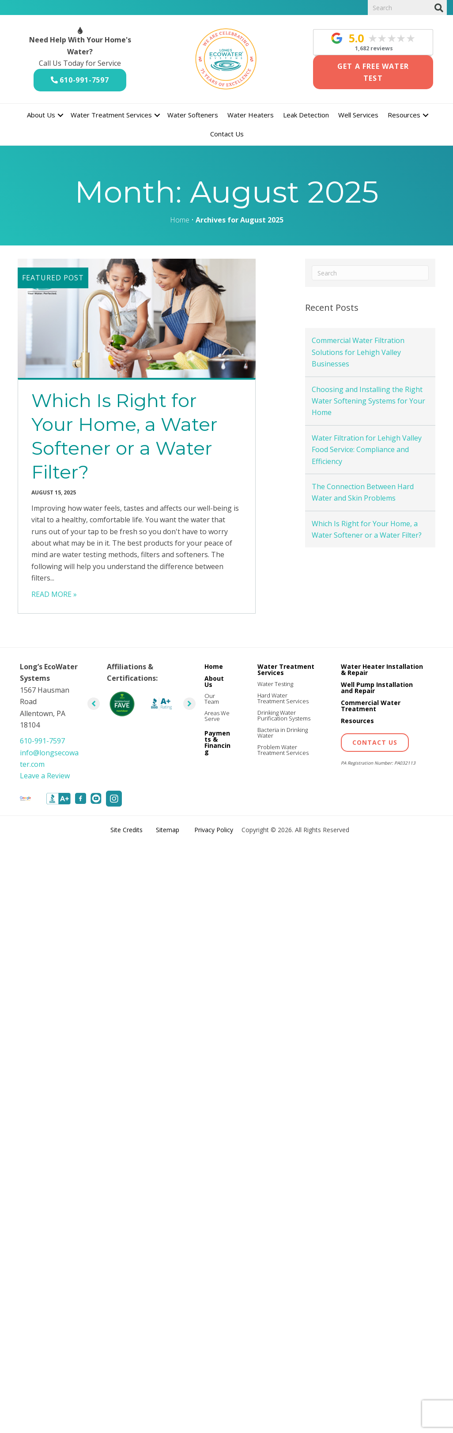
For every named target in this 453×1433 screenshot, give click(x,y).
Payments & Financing (217, 742)
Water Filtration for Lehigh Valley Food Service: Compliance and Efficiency (367, 449)
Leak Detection (306, 114)
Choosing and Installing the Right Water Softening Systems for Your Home (368, 401)
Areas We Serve (217, 716)
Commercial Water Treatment (370, 705)
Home (179, 220)
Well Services (358, 114)
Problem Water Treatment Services (283, 750)
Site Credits (126, 830)
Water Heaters (250, 114)
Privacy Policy (213, 830)
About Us (41, 114)
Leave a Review (45, 776)
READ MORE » (54, 594)
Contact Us (227, 133)
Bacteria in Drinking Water (282, 732)
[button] (60, 115)
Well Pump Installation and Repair (377, 687)
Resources (404, 114)
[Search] (438, 8)
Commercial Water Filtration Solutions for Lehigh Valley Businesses (358, 352)
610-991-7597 (84, 80)
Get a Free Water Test (373, 72)
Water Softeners (192, 114)
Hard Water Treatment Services (283, 698)
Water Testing (275, 684)
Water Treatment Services (111, 114)
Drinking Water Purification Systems (283, 715)
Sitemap (167, 830)
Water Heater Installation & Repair (382, 669)
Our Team (211, 698)
